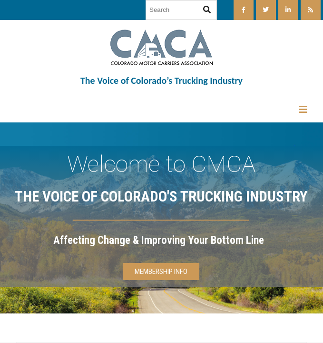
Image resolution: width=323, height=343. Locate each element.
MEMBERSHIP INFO (161, 271)
